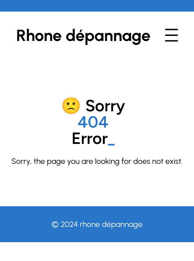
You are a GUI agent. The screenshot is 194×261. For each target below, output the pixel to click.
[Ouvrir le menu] (171, 35)
